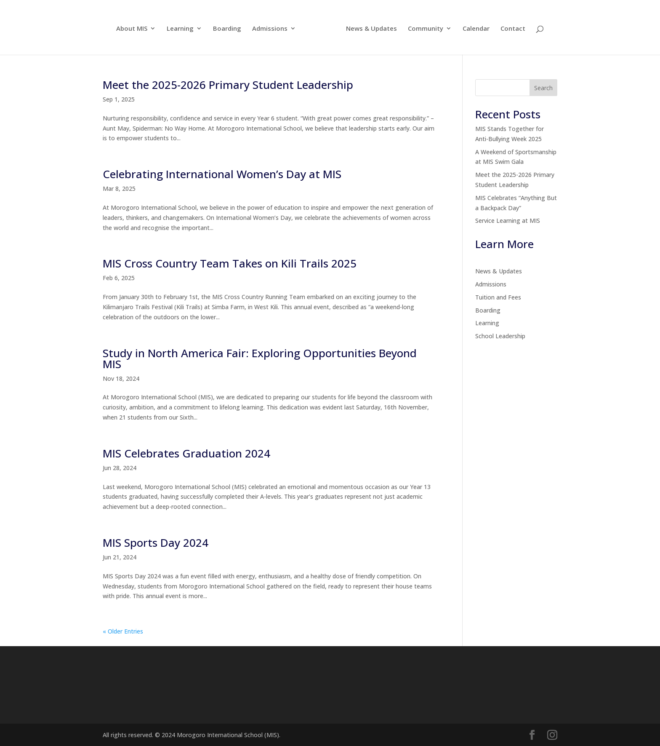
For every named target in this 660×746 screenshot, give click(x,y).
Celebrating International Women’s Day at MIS (222, 174)
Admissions (269, 28)
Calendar (476, 28)
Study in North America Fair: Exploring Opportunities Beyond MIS (260, 358)
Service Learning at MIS (507, 221)
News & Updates (371, 28)
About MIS (131, 28)
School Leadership (500, 336)
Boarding (227, 28)
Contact (512, 28)
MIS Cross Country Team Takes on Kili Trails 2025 (230, 263)
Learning (180, 28)
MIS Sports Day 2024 (155, 542)
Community (425, 28)
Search (543, 88)
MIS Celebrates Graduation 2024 (186, 453)
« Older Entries (123, 631)
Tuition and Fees (498, 297)
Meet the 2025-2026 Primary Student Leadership (228, 84)
